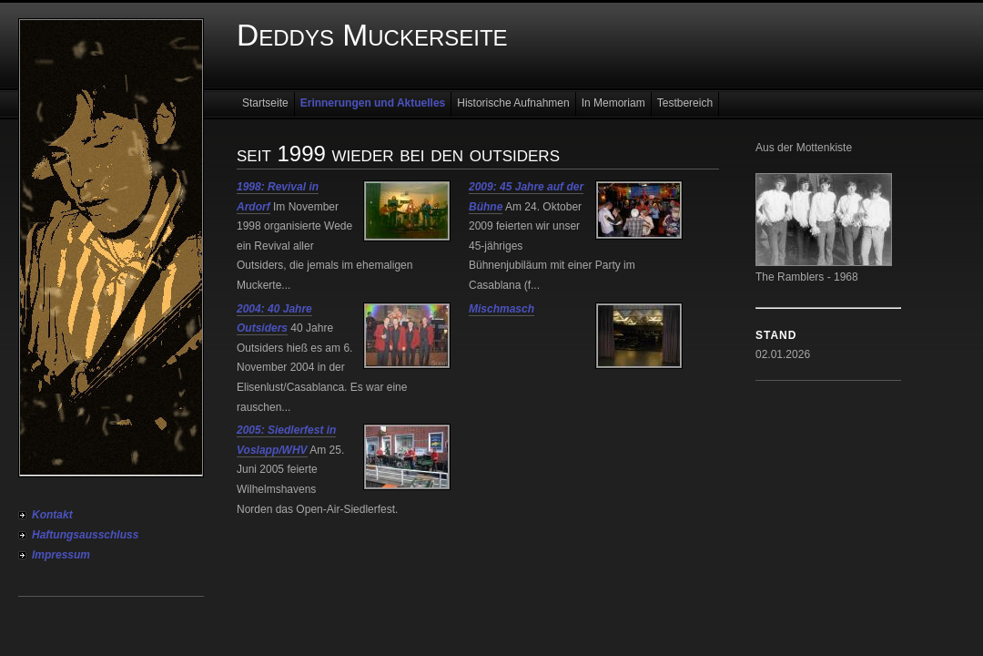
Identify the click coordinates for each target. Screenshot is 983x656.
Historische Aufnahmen (513, 103)
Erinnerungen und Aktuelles (373, 103)
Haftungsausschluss (85, 534)
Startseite (265, 103)
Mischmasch (501, 308)
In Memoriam (613, 103)
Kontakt (52, 514)
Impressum (61, 554)
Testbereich (685, 103)
